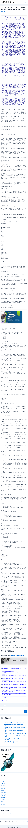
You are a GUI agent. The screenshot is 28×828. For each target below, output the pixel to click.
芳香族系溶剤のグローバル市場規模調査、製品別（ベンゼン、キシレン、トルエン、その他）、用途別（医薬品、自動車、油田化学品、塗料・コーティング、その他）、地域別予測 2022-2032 (14, 670)
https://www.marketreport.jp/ (6, 813)
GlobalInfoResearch (4, 778)
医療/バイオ (3, 788)
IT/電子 (2, 779)
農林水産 (2, 802)
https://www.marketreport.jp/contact (17, 655)
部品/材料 (3, 804)
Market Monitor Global (5, 781)
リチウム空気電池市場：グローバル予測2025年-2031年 (14, 722)
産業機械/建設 (3, 799)
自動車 (2, 801)
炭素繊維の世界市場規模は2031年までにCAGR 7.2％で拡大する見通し (13, 678)
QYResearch (3, 783)
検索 (2, 709)
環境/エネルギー (4, 797)
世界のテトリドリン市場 (6, 680)
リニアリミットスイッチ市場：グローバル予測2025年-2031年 (15, 733)
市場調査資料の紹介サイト (9, 2)
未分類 (2, 790)
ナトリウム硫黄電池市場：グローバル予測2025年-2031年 (14, 741)
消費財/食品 (3, 794)
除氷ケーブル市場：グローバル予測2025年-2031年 (13, 721)
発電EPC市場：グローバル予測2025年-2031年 (12, 742)
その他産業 (3, 785)
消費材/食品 (3, 792)
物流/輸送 (3, 795)
